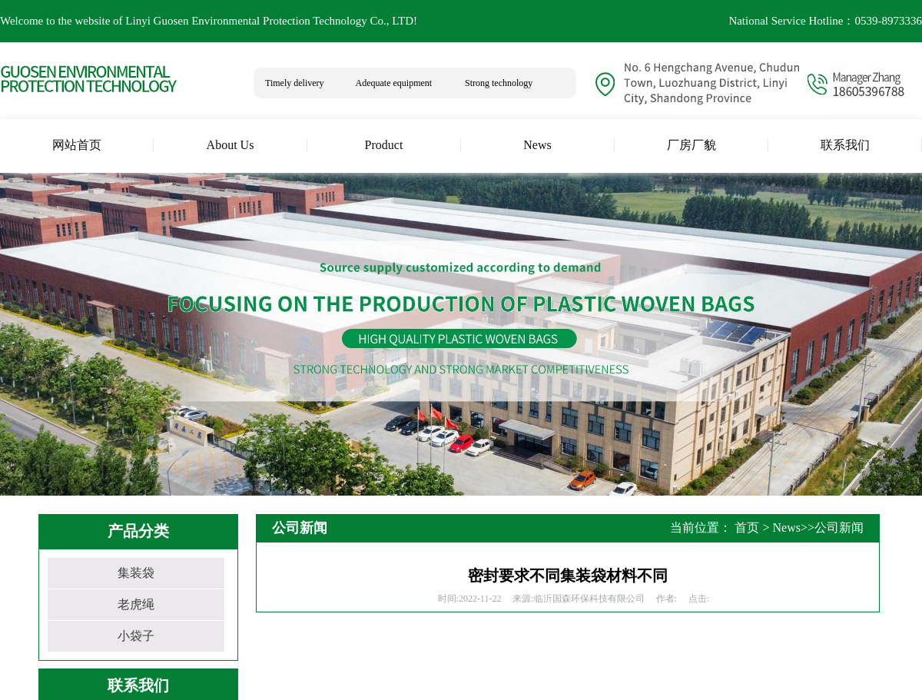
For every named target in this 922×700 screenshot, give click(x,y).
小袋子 (136, 635)
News (787, 527)
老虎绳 (136, 604)
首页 (747, 527)
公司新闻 (839, 527)
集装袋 (136, 572)
